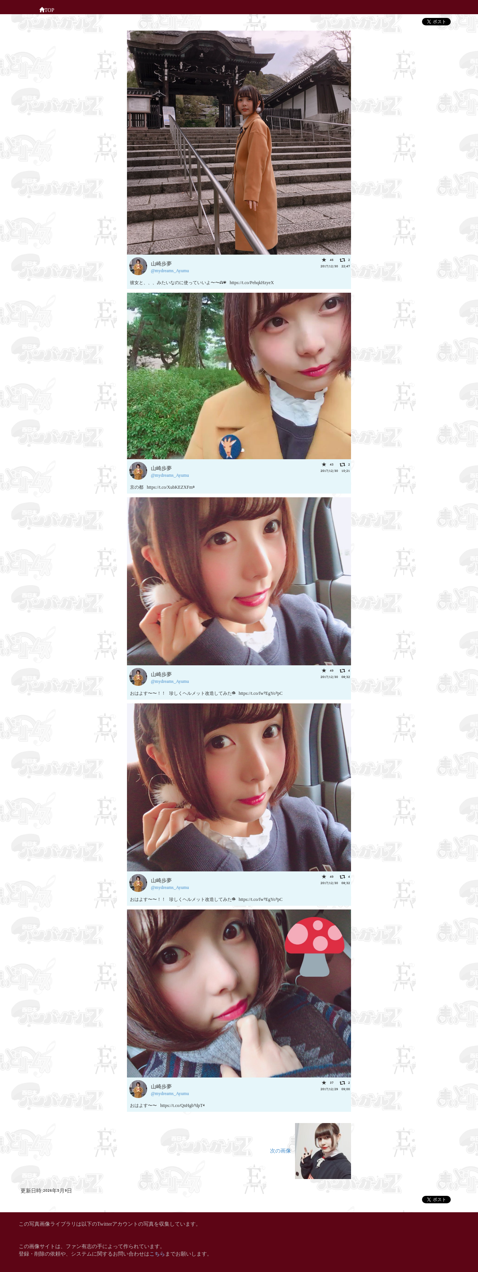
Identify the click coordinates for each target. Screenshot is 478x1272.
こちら (157, 1253)
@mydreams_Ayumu (170, 270)
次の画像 (310, 1150)
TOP (46, 9)
